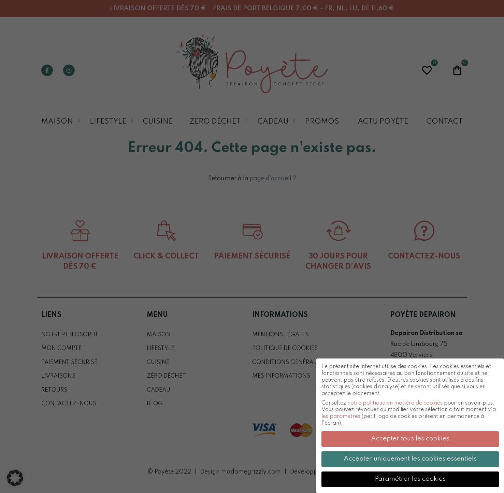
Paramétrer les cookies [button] (410, 479)
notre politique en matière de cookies (395, 403)
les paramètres (340, 416)
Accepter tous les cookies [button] (410, 438)
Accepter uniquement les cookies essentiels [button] (410, 458)
